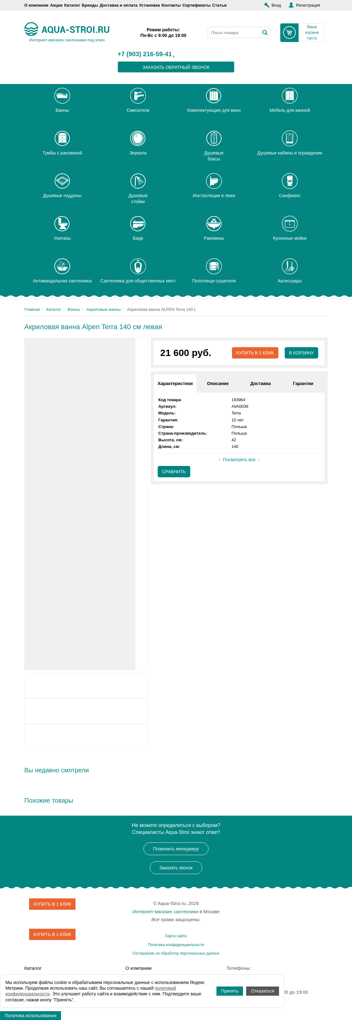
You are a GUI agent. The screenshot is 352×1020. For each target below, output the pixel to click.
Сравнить (174, 471)
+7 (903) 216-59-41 (145, 54)
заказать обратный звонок (176, 67)
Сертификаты (196, 5)
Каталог (72, 5)
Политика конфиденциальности (176, 945)
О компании (36, 5)
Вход (276, 5)
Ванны (74, 309)
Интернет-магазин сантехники (165, 911)
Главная (32, 309)
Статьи (219, 5)
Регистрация (308, 5)
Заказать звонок (176, 867)
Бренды (90, 5)
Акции (56, 5)
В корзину (301, 352)
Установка (149, 5)
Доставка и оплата (118, 5)
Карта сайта (176, 936)
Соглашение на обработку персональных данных (175, 953)
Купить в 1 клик (255, 352)
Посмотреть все (239, 459)
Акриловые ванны (103, 309)
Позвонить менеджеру (176, 848)
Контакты (171, 5)
